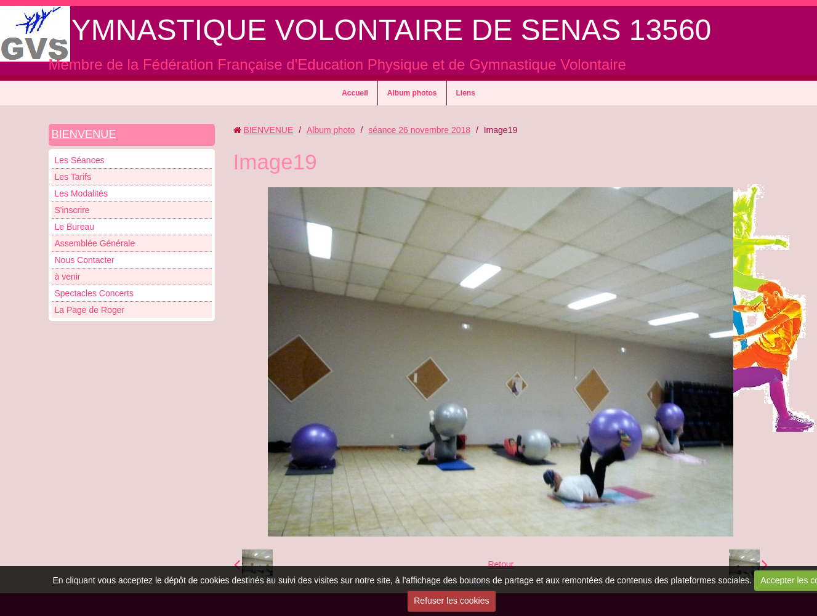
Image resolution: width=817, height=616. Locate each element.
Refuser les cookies (451, 601)
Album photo (331, 130)
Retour (500, 564)
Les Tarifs (73, 177)
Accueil (355, 93)
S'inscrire (72, 210)
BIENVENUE (84, 134)
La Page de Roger (90, 310)
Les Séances (80, 160)
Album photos (412, 93)
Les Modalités (81, 193)
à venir (68, 277)
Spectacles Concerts (94, 293)
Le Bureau (75, 227)
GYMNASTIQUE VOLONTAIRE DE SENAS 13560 (380, 30)
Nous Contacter (85, 260)
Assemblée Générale (95, 243)
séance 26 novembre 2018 (419, 130)
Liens (465, 93)
